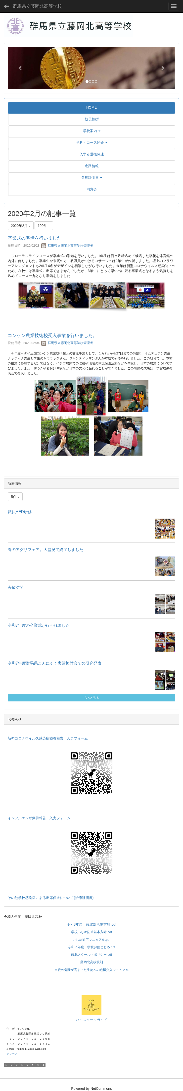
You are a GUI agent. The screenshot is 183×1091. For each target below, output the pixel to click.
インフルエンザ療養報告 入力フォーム (39, 818)
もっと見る (91, 697)
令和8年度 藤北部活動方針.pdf (91, 924)
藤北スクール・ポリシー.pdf (91, 954)
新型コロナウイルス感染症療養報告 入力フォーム (48, 738)
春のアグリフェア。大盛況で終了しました (45, 549)
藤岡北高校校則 (91, 962)
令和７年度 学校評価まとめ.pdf (91, 947)
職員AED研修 (20, 512)
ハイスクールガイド (91, 1020)
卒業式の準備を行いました (34, 238)
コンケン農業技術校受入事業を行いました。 (52, 335)
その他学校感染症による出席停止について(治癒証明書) (50, 898)
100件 (44, 226)
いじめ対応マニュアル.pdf (91, 940)
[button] (20, 68)
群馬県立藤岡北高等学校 (37, 6)
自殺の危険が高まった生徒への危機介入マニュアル (91, 970)
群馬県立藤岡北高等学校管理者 (67, 246)
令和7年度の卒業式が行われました (39, 625)
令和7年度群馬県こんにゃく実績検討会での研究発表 (54, 663)
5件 (15, 497)
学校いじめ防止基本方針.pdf (91, 932)
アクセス (11, 1053)
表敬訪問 (16, 587)
